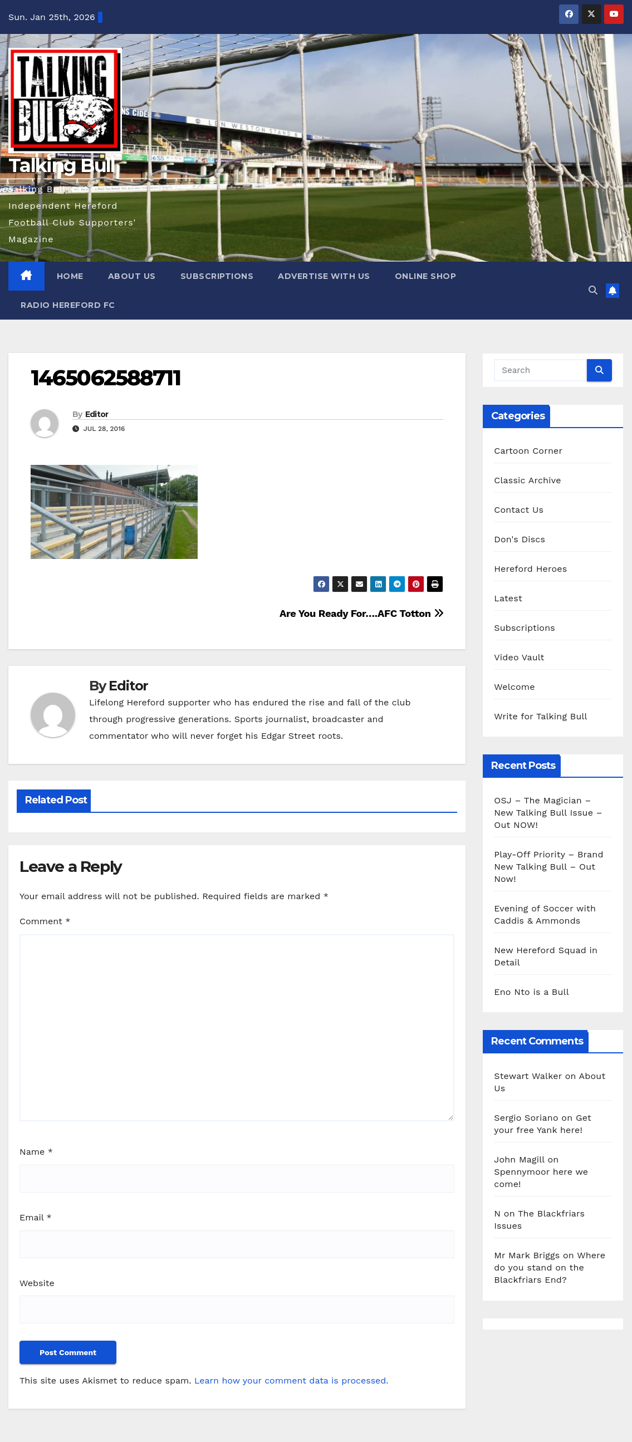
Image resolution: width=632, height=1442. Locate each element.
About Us (132, 276)
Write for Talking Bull (540, 716)
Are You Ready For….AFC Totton (361, 613)
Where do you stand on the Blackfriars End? (549, 1267)
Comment (44, 921)
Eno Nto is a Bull (531, 992)
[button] (593, 290)
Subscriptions (217, 276)
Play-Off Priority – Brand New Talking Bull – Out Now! (548, 866)
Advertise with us (324, 276)
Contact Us (518, 509)
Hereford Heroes (530, 568)
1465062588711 (105, 378)
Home (70, 276)
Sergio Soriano (526, 1117)
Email (35, 1217)
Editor (97, 414)
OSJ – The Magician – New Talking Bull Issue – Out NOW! (548, 812)
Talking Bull (61, 165)
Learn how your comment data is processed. (291, 1380)
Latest (508, 598)
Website (37, 1283)
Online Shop (426, 276)
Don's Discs (519, 539)
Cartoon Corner (528, 450)
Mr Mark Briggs (527, 1255)
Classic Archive (527, 480)
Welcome (514, 686)
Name (36, 1151)
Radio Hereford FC (68, 305)
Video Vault (519, 657)
